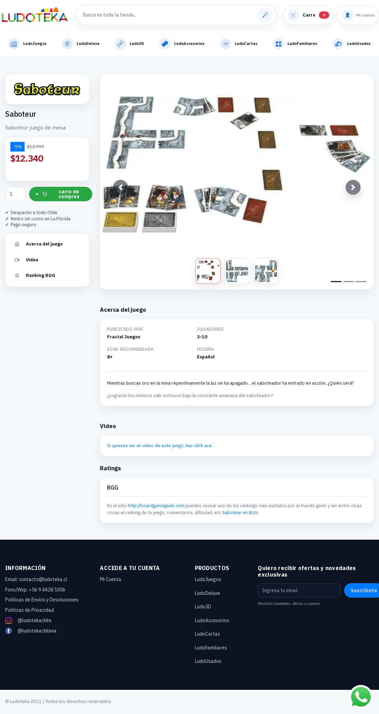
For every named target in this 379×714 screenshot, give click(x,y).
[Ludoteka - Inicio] (34, 15)
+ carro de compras (57, 195)
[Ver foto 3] (266, 272)
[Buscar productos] (168, 15)
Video (26, 260)
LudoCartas (207, 635)
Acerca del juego (38, 245)
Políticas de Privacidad (29, 611)
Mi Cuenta (110, 580)
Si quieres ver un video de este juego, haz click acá (159, 447)
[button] (121, 188)
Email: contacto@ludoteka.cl (36, 580)
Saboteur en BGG (240, 513)
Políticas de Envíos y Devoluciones (41, 601)
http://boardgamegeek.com (156, 507)
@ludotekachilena (31, 631)
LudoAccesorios (212, 621)
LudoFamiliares (211, 649)
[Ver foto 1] (208, 272)
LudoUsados (208, 662)
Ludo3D (203, 608)
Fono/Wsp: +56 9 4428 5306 (35, 591)
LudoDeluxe (207, 594)
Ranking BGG (34, 276)
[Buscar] (265, 15)
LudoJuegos (208, 580)
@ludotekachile (28, 621)
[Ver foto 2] (237, 272)
